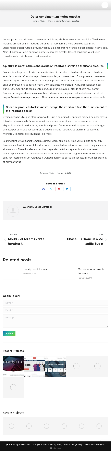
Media (51, 173)
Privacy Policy (56, 444)
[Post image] (11, 273)
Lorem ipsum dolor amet (35, 269)
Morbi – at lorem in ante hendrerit (91, 271)
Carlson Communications (94, 444)
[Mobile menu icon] (104, 5)
